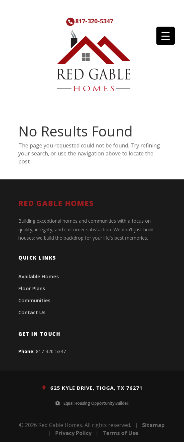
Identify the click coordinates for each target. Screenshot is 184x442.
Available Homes (38, 276)
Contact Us (32, 312)
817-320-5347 (94, 21)
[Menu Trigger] (165, 36)
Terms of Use (120, 433)
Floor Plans (31, 288)
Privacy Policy (73, 433)
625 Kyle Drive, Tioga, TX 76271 (92, 387)
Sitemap (153, 425)
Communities (34, 300)
